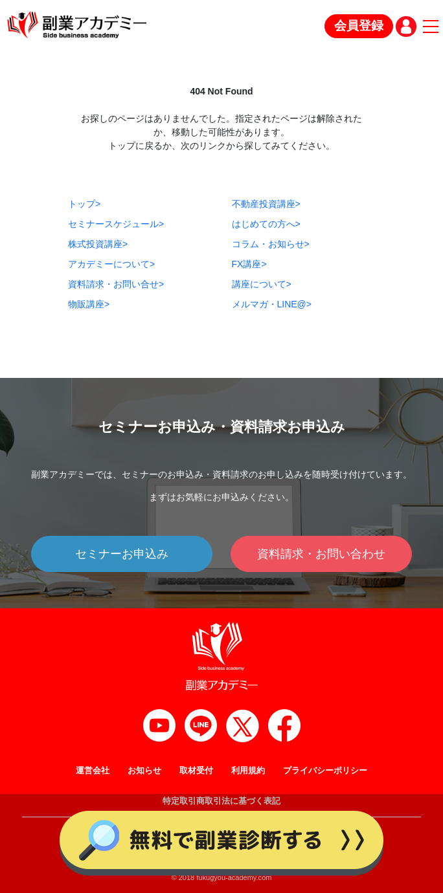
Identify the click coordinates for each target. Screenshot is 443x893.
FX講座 (249, 264)
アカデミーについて (111, 264)
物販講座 (88, 304)
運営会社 (92, 770)
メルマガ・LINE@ (272, 304)
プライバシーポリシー (325, 770)
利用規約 (248, 770)
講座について (261, 284)
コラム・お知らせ (271, 244)
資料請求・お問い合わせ (321, 553)
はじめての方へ (266, 224)
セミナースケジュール (116, 224)
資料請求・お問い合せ (116, 284)
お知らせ (144, 770)
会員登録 (358, 25)
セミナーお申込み (121, 553)
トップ (84, 204)
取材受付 (196, 770)
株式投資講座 (98, 244)
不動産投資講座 (266, 204)
